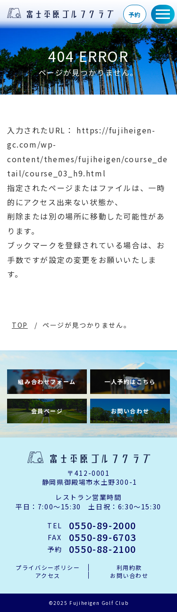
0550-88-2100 (102, 549)
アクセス (47, 575)
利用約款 (129, 567)
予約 (134, 14)
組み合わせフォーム (47, 381)
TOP (20, 325)
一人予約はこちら (130, 381)
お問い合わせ (130, 411)
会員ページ (47, 411)
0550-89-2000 (102, 525)
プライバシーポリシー (48, 567)
